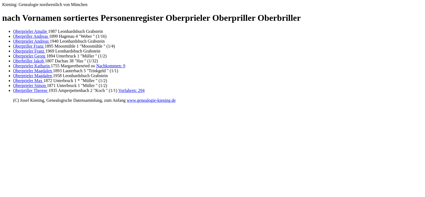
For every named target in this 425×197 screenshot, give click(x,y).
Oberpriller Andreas (31, 36)
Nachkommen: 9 (110, 65)
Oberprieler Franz (29, 51)
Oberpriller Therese (30, 90)
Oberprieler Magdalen (33, 70)
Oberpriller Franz (29, 46)
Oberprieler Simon (30, 85)
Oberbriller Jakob (29, 61)
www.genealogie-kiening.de (151, 100)
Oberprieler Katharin (32, 65)
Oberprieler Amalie (30, 31)
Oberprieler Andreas (31, 41)
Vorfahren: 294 (131, 90)
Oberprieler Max (28, 80)
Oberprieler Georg (29, 56)
